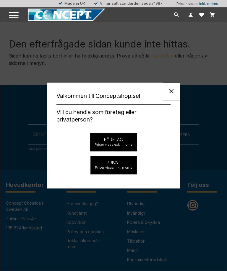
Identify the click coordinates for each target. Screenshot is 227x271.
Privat (113, 165)
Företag (114, 142)
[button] (14, 15)
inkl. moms (208, 3)
